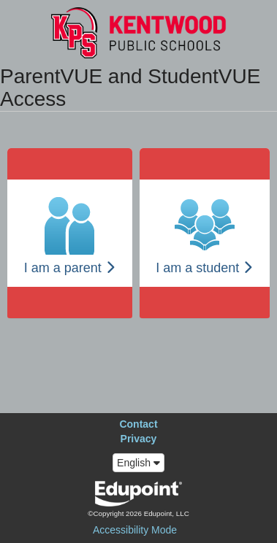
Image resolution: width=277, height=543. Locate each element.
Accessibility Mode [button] (135, 530)
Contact (138, 424)
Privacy (139, 438)
